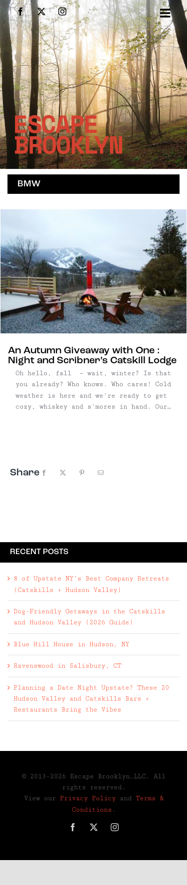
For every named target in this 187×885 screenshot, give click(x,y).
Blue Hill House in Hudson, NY (71, 644)
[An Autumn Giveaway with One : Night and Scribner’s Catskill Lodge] (93, 271)
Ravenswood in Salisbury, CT (67, 666)
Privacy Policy (88, 798)
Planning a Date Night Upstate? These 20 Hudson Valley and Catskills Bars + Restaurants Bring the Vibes (91, 699)
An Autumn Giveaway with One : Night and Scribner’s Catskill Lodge (92, 356)
